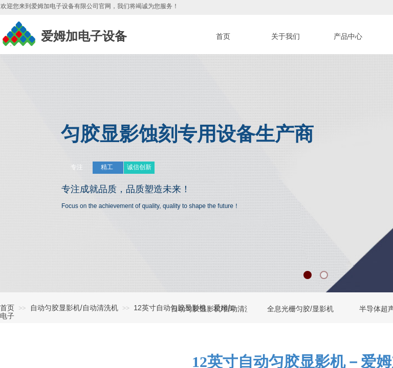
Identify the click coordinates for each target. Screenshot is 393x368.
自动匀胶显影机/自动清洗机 (74, 308)
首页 (7, 308)
